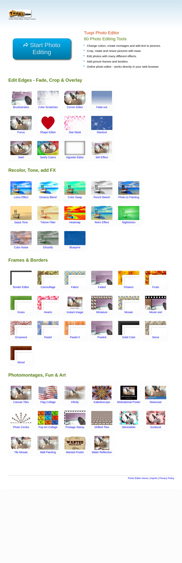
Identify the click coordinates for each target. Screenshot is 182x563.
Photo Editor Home (138, 478)
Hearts (48, 305)
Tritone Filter (48, 215)
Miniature (101, 305)
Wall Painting (48, 445)
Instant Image (75, 305)
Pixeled (101, 330)
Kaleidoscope (101, 395)
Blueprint (75, 240)
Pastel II (75, 330)
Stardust (101, 125)
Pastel (48, 330)
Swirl (21, 150)
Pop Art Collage (48, 420)
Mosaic (128, 305)
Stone (155, 330)
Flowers (128, 280)
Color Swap (75, 190)
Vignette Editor (75, 150)
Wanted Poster (75, 445)
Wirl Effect (101, 150)
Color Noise (21, 240)
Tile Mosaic (21, 445)
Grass (21, 305)
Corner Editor (75, 100)
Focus (21, 125)
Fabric (75, 280)
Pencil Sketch (101, 190)
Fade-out (101, 100)
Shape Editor (48, 125)
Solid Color (128, 330)
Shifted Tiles (101, 420)
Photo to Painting (128, 190)
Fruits (155, 280)
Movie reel (155, 305)
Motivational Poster (128, 395)
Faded (101, 280)
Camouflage (48, 280)
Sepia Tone (21, 215)
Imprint (153, 478)
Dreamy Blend (48, 190)
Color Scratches (48, 100)
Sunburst (155, 420)
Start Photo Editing (41, 48)
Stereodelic (128, 420)
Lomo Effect (21, 190)
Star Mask (75, 125)
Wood (21, 355)
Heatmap (75, 215)
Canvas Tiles (21, 395)
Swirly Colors (48, 150)
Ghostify (48, 240)
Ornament (21, 330)
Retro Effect (101, 215)
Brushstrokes (21, 100)
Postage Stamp (75, 420)
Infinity (75, 395)
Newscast (155, 395)
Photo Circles (21, 420)
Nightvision (128, 215)
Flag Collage (48, 395)
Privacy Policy (166, 478)
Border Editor (21, 280)
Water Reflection (101, 445)
